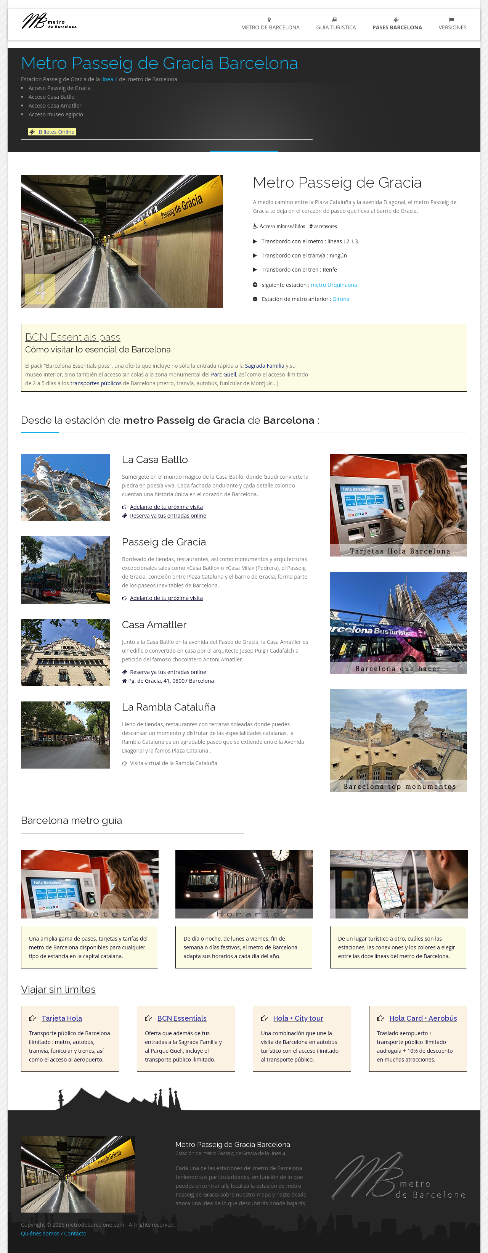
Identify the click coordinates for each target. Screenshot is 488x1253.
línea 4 (109, 79)
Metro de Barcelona (269, 24)
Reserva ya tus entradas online (167, 672)
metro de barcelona (77, 20)
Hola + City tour (298, 1018)
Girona (340, 298)
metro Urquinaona (334, 284)
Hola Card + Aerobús (423, 1018)
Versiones (451, 24)
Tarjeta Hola (62, 1018)
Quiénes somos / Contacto (54, 1233)
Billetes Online (57, 131)
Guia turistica (334, 24)
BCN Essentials (182, 1018)
